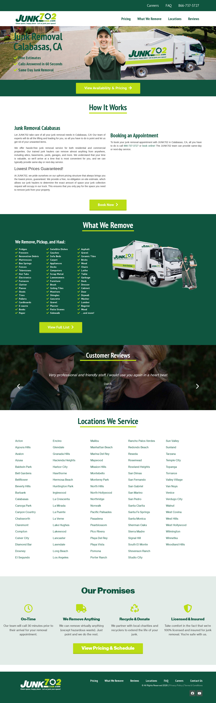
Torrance (171, 473)
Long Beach (60, 551)
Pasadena (96, 518)
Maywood (96, 460)
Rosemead (135, 460)
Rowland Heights (139, 466)
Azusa (19, 460)
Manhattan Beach (101, 447)
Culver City (22, 538)
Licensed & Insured (187, 619)
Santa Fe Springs (139, 512)
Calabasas (21, 499)
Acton (19, 441)
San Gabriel (135, 486)
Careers (153, 5)
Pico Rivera (97, 531)
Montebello (97, 473)
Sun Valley (172, 441)
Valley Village (174, 479)
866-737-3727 (188, 5)
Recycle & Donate (134, 619)
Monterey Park (99, 479)
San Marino (135, 492)
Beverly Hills (23, 486)
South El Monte (138, 544)
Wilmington (173, 531)
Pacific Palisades (101, 512)
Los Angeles (60, 557)
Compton (21, 531)
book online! (148, 145)
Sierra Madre (136, 531)
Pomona (95, 551)
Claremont (22, 525)
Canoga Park (23, 505)
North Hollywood (101, 492)
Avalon (19, 454)
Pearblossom (98, 525)
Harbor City (60, 466)
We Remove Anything (81, 619)
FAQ (169, 5)
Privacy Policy (176, 685)
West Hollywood (176, 525)
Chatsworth (22, 518)
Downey (20, 551)
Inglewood (59, 492)
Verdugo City (174, 499)
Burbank (20, 492)
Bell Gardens (23, 473)
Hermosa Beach (63, 479)
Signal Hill (134, 538)
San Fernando (137, 479)
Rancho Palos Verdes (141, 441)
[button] (108, 88)
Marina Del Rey (99, 454)
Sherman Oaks (137, 525)
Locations (174, 18)
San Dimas (135, 473)
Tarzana (171, 454)
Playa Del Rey (98, 538)
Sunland (171, 447)
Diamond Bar (23, 544)
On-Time (28, 619)
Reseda (133, 454)
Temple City (173, 460)
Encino (57, 441)
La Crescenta (61, 499)
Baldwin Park (23, 466)
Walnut (170, 505)
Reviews (193, 18)
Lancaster (59, 538)
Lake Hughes (61, 525)
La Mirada (59, 505)
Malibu (94, 441)
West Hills (172, 518)
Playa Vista (97, 544)
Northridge (97, 499)
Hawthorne (60, 473)
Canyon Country (25, 512)
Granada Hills (61, 454)
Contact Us (196, 681)
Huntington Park (63, 486)
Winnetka (172, 538)
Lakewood (59, 531)
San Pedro (134, 499)
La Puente (59, 512)
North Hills (97, 486)
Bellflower (21, 479)
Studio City (135, 557)
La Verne (58, 518)
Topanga (171, 466)
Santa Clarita (136, 505)
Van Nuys (172, 486)
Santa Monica (137, 518)
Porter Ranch (98, 557)
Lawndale (59, 544)
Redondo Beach (138, 447)
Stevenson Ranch (139, 551)
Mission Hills (98, 466)
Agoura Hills (23, 447)
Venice (170, 492)
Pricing (126, 18)
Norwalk (95, 505)
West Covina (174, 512)
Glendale (58, 447)
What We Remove (149, 18)
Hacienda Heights (64, 460)
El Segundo (22, 557)
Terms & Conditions (193, 685)
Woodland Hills (175, 544)
